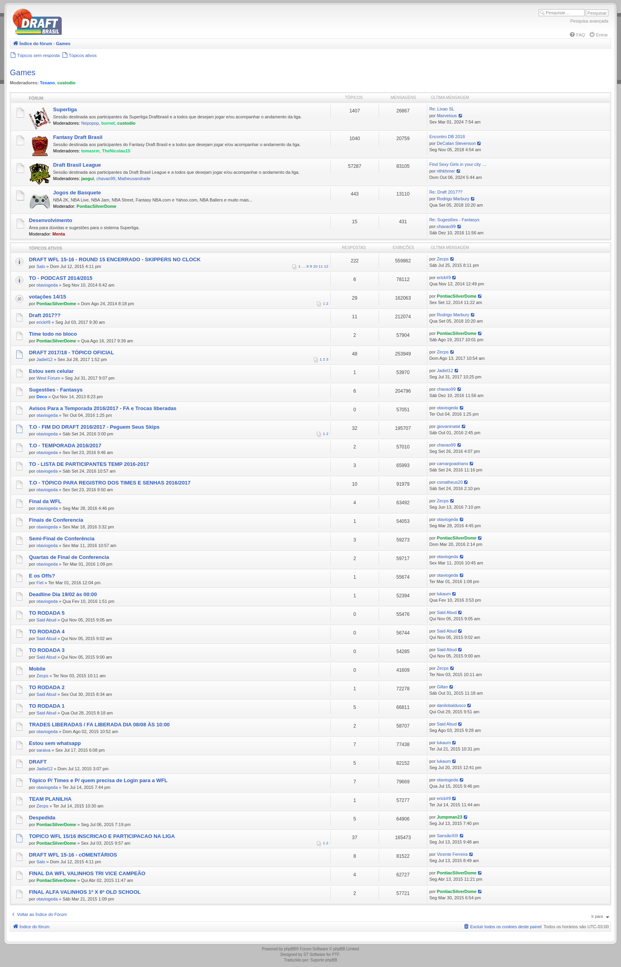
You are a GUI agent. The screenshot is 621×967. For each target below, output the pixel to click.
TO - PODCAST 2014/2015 (60, 278)
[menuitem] (577, 34)
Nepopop (90, 123)
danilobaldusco (451, 705)
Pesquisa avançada (589, 21)
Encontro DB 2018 (447, 136)
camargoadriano (453, 463)
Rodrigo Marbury (453, 198)
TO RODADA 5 (47, 613)
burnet (108, 123)
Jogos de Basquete (77, 193)
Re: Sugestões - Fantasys (454, 219)
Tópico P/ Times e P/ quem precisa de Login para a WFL (98, 780)
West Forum (48, 378)
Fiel (40, 582)
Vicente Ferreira (452, 854)
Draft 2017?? (45, 315)
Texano (47, 82)
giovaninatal (448, 426)
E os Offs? (42, 576)
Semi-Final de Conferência (62, 538)
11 (320, 266)
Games (22, 72)
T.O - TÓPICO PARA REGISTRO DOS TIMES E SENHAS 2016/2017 (109, 483)
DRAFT (38, 762)
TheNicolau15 (116, 150)
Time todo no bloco (53, 334)
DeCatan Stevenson (456, 143)
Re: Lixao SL (441, 108)
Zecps (443, 258)
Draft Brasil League (77, 165)
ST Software (314, 954)
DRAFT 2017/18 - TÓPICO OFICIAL (71, 352)
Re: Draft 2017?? (446, 192)
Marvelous (447, 115)
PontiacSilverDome (96, 206)
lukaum (444, 593)
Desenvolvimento (50, 220)
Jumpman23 (449, 817)
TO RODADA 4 (47, 632)
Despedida (42, 818)
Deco (41, 396)
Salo (40, 266)
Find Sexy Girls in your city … (457, 164)
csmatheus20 (450, 482)
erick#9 (444, 277)
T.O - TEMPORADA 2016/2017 (65, 445)
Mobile (37, 669)
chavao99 (105, 178)
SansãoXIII (447, 835)
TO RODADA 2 (47, 687)
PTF (335, 954)
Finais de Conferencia (56, 520)
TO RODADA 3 (47, 650)
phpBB (290, 949)
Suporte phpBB (323, 960)
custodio (66, 82)
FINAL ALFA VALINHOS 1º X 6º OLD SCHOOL (85, 892)
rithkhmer (446, 171)
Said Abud (46, 619)
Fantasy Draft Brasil (78, 137)
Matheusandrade (134, 178)
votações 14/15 (47, 297)
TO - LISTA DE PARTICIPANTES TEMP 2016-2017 (89, 464)
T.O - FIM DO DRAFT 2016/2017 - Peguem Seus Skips (94, 427)
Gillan (442, 686)
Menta (58, 234)
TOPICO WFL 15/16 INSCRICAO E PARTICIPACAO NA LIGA (102, 836)
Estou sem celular (51, 371)
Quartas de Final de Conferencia (69, 557)
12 (326, 266)
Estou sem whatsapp (55, 743)
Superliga (65, 109)
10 (315, 266)
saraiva (43, 750)
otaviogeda (47, 285)
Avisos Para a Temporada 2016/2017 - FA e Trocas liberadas (103, 408)
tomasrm (90, 150)
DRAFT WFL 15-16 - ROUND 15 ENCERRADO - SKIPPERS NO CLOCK (115, 259)
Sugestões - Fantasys (56, 390)
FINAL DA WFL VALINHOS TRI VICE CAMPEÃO (87, 873)
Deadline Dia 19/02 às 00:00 (63, 594)
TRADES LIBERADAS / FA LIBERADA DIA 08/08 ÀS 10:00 (99, 725)
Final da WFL (45, 501)
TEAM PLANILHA (50, 799)
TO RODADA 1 (47, 706)
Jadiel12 (44, 359)
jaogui (87, 178)
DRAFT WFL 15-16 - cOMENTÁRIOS (73, 855)
